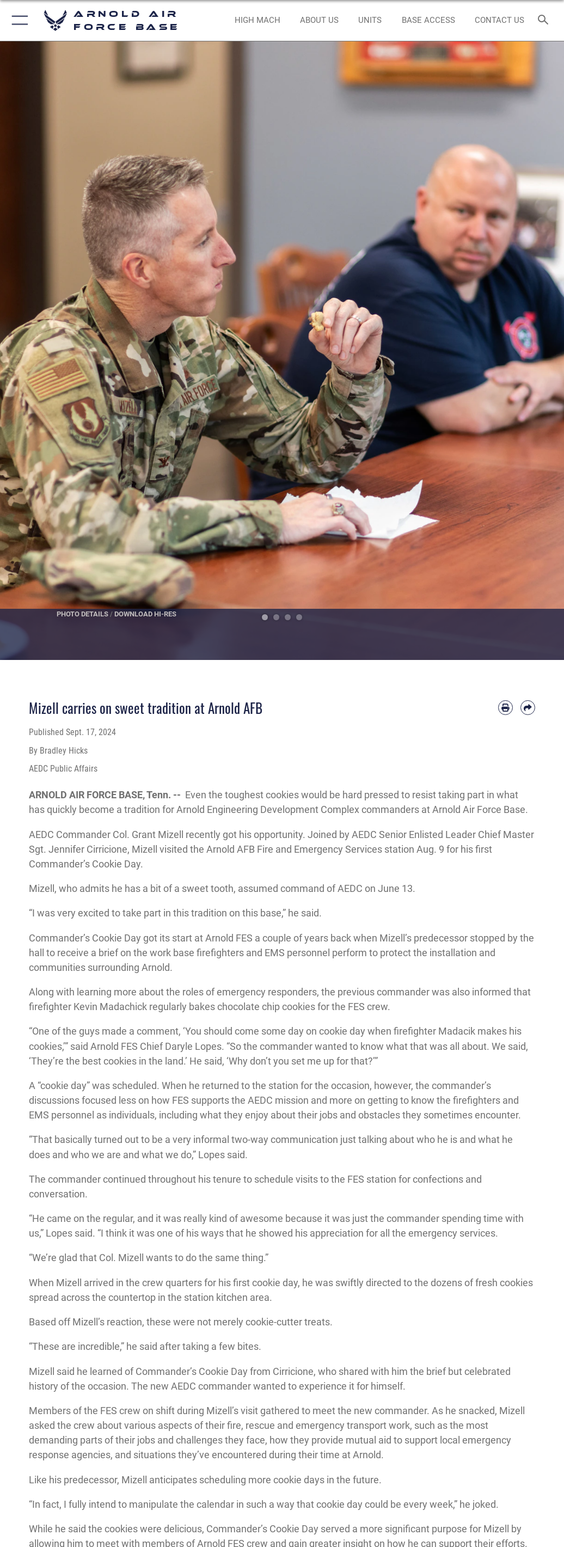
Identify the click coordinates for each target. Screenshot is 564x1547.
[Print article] (505, 707)
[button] (17, 20)
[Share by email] (527, 707)
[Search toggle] (545, 20)
